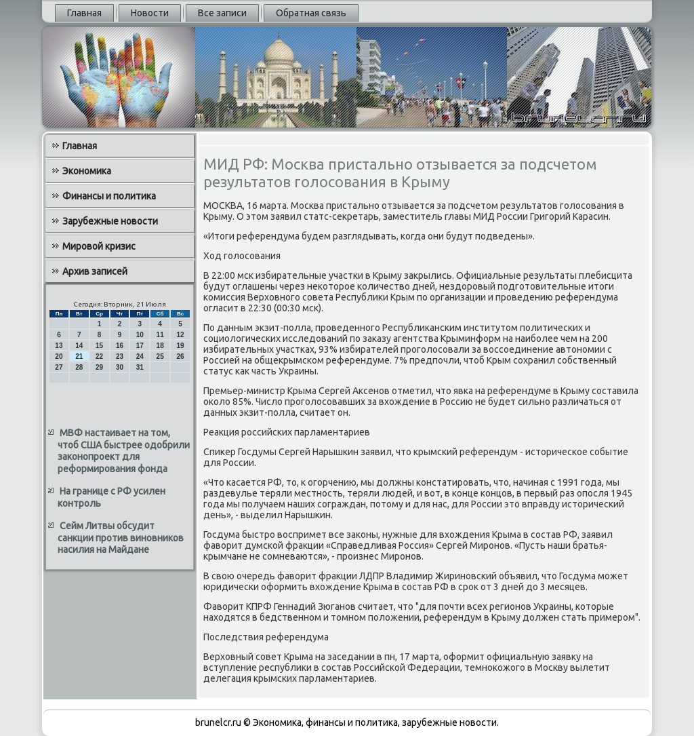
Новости (150, 12)
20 (58, 356)
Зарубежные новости (110, 221)
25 (160, 356)
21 (79, 356)
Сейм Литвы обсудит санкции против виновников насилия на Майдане (121, 537)
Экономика (86, 171)
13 (58, 345)
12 (180, 334)
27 (58, 367)
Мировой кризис (99, 246)
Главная (84, 12)
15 (99, 345)
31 (140, 367)
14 (79, 345)
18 (160, 345)
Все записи (222, 12)
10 (140, 334)
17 (140, 345)
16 (119, 345)
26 (180, 356)
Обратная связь (311, 12)
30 (119, 367)
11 (160, 334)
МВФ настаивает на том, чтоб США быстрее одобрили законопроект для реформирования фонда (124, 450)
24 (140, 356)
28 (79, 367)
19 (180, 345)
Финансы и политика (109, 196)
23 (119, 356)
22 (99, 356)
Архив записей (94, 271)
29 (99, 367)
